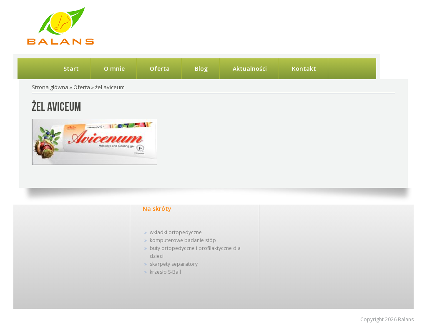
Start (71, 68)
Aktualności (250, 68)
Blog (201, 68)
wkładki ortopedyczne (176, 232)
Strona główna (50, 87)
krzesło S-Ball (165, 271)
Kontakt (304, 68)
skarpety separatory (174, 264)
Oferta (160, 68)
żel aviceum (56, 107)
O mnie (114, 68)
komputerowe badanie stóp (183, 240)
